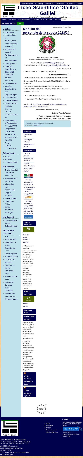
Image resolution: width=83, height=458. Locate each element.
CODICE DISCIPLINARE (10, 147)
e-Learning (39, 4)
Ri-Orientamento (11, 162)
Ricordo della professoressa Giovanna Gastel (11, 296)
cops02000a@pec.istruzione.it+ (58, 65)
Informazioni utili (28, 136)
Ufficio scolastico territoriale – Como (28, 380)
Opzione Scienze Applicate (11, 104)
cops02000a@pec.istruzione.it (14, 452)
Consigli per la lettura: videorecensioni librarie (29, 143)
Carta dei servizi (11, 83)
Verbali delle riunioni (28, 170)
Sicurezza (8, 109)
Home (4, 20)
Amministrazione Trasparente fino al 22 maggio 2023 (29, 190)
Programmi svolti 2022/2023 (11, 180)
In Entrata (8, 159)
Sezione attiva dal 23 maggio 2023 (28, 179)
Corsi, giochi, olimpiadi (9, 261)
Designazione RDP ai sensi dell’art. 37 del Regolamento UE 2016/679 (11, 134)
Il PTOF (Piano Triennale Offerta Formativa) (11, 43)
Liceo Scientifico (11, 97)
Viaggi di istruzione (8, 194)
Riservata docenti (27, 4)
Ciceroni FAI (9, 282)
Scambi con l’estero (9, 202)
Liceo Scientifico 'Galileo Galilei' (48, 10)
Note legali (49, 425)
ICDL (7, 237)
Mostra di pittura (11, 254)
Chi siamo (12, 20)
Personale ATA (38, 20)
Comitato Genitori (27, 155)
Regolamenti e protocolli (10, 50)
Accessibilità (49, 4)
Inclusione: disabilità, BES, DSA (10, 89)
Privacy (7, 143)
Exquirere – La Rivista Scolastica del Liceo (10, 246)
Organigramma (10, 63)
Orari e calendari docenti (11, 222)
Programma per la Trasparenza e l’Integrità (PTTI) (11, 123)
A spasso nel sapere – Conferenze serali (9, 269)
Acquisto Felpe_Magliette (29, 165)
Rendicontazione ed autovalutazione (11, 58)
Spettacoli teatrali (11, 256)
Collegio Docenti (11, 226)
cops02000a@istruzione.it (54, 63)
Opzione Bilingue (11, 100)
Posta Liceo (60, 4)
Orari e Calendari (11, 170)
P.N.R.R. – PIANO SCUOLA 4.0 (11, 114)
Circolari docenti (24, 20)
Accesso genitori (26, 235)
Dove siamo (70, 4)
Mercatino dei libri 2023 (28, 160)
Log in (20, 23)
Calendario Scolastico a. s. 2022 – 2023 (10, 69)
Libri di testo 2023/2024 (9, 174)
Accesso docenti (26, 241)
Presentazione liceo (10, 36)
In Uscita (8, 156)
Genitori (49, 20)
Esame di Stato (10, 198)
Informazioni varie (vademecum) (10, 187)
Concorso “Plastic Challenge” (9, 288)
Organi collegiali (11, 95)
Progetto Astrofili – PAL (11, 278)
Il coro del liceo (10, 240)
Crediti (48, 423)
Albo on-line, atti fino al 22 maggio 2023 (28, 211)
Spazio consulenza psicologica (9, 210)
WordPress (76, 434)
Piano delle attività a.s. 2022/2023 (9, 77)
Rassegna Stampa (8, 23)
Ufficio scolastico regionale (27, 393)
